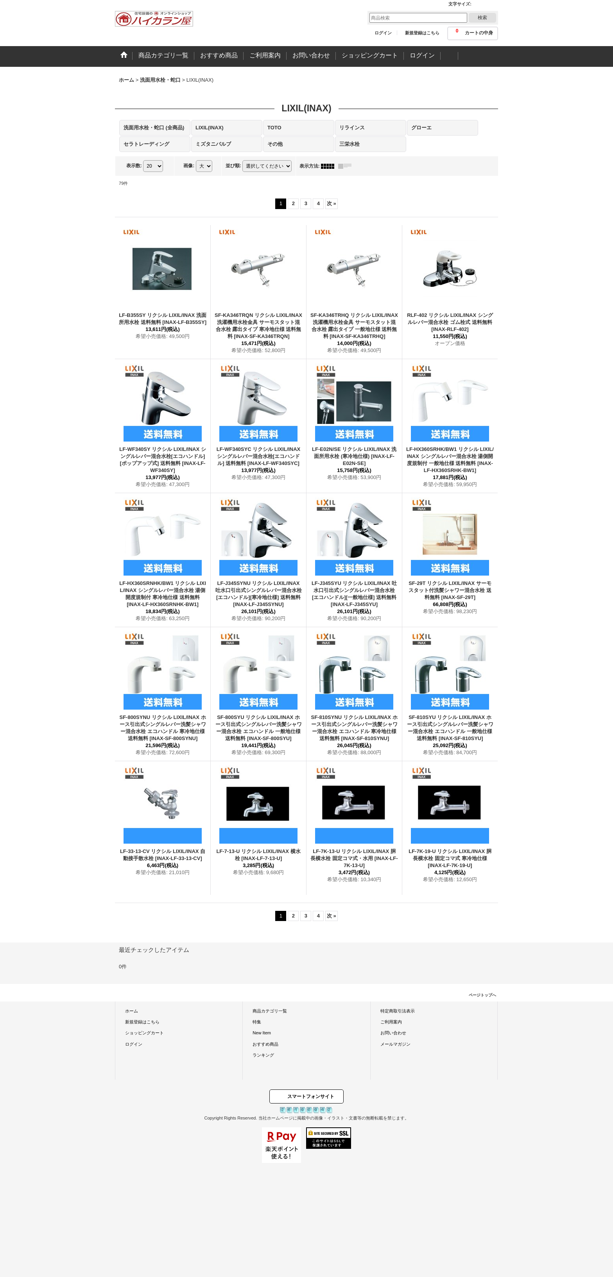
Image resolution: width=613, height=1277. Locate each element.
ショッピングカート (144, 1032)
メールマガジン (395, 1044)
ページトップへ (482, 995)
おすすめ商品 (265, 1044)
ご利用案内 (391, 1021)
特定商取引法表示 (397, 1011)
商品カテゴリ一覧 (270, 1011)
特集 (257, 1021)
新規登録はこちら (422, 32)
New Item (262, 1032)
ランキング (263, 1055)
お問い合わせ (393, 1032)
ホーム (131, 1011)
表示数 (134, 165)
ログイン (383, 32)
